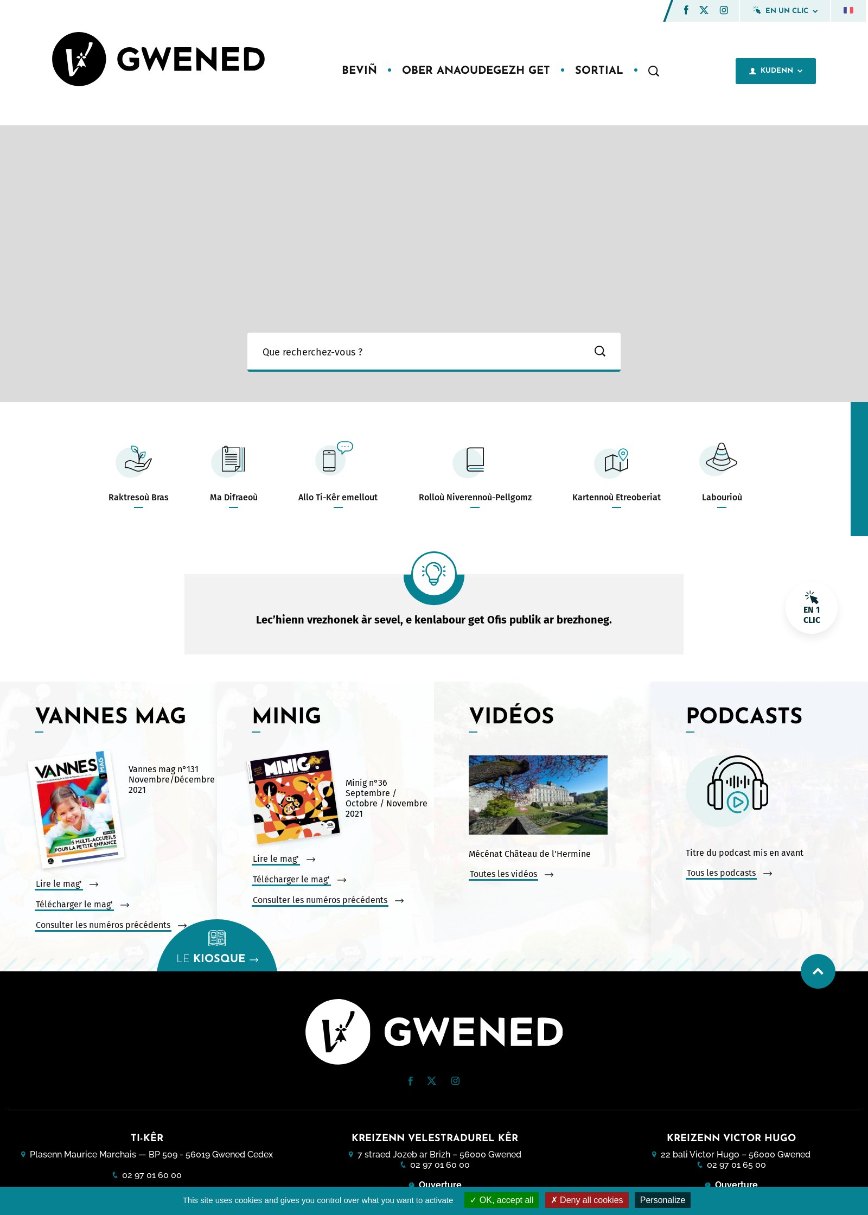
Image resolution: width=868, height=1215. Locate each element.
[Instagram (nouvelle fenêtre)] (723, 12)
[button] (686, 10)
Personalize (663, 1200)
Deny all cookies (587, 1200)
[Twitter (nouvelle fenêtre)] (704, 11)
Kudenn (775, 71)
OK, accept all (501, 1200)
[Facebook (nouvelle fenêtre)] (686, 12)
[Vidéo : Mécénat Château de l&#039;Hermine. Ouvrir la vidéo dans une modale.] (557, 796)
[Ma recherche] (413, 352)
